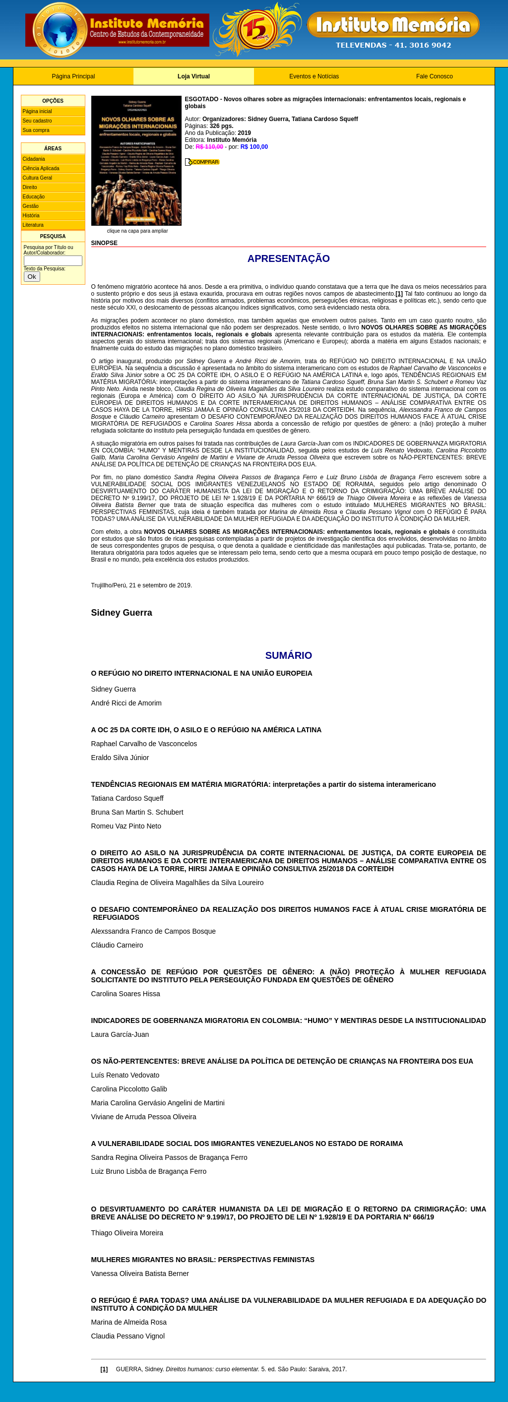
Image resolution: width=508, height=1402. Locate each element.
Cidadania (34, 159)
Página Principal (73, 76)
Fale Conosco (434, 76)
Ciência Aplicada (41, 168)
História (31, 215)
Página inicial (37, 111)
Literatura (33, 225)
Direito (30, 187)
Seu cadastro (37, 121)
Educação (34, 196)
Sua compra (36, 130)
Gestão (31, 206)
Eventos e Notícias (314, 76)
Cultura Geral (37, 178)
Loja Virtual (194, 76)
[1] (399, 293)
